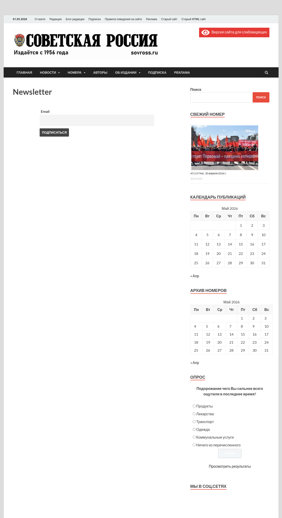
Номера (74, 72)
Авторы (100, 72)
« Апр (194, 276)
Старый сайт (169, 19)
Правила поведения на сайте (123, 19)
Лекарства (205, 414)
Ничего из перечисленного (218, 445)
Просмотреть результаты (230, 466)
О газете (40, 19)
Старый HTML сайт (193, 19)
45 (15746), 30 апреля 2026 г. (208, 173)
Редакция (55, 19)
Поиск (195, 89)
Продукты (204, 406)
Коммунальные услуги (215, 437)
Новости (48, 72)
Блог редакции (75, 19)
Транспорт (205, 421)
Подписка (94, 19)
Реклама (151, 19)
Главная (24, 72)
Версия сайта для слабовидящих (234, 32)
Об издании (126, 72)
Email (45, 111)
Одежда (203, 429)
